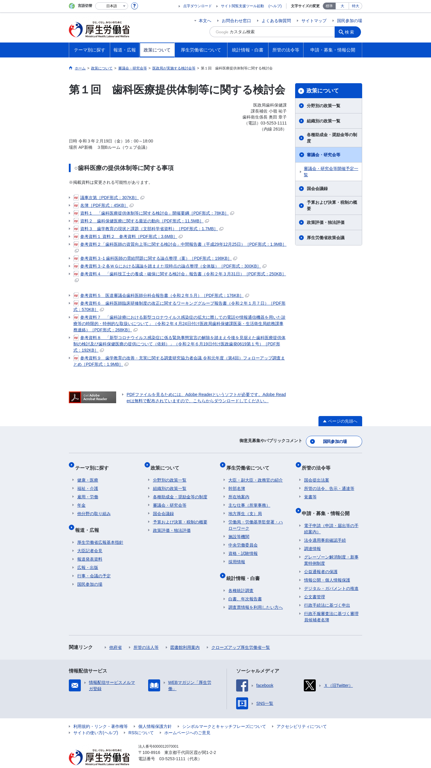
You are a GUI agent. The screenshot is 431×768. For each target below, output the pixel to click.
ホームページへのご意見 (187, 721)
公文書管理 (314, 585)
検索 (351, 31)
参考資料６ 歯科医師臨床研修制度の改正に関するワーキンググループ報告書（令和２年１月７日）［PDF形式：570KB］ (179, 306)
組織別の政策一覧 (323, 121)
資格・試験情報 (243, 546)
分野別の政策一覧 (323, 105)
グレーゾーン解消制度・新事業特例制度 (331, 548)
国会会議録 (317, 188)
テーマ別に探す (94, 463)
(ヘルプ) (275, 6)
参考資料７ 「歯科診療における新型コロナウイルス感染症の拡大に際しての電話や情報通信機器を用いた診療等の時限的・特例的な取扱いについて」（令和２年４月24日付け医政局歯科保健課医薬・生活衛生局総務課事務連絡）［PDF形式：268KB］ (179, 323)
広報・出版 (87, 555)
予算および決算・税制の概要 (332, 205)
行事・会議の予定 (94, 564)
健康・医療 (87, 473)
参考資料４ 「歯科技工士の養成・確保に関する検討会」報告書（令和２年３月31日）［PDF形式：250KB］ (179, 276)
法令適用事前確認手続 (325, 528)
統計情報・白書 (245, 568)
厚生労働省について (249, 463)
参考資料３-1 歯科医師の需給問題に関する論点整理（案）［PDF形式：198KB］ (155, 258)
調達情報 (312, 537)
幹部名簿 (236, 481)
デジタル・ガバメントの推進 (331, 576)
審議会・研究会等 (323, 154)
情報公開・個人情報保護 (327, 568)
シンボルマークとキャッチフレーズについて (224, 714)
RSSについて (141, 721)
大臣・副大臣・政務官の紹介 (255, 473)
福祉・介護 (87, 481)
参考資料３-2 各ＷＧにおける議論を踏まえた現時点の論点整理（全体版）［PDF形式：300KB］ (169, 266)
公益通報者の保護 (321, 560)
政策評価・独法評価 (326, 222)
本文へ (205, 21)
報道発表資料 (89, 547)
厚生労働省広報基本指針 (100, 530)
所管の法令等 (318, 463)
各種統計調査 (241, 578)
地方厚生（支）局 (245, 506)
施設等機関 (238, 529)
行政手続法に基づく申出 (327, 593)
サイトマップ (314, 21)
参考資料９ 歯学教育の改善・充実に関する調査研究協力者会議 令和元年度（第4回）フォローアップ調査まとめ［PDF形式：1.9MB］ (179, 361)
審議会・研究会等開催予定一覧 (331, 171)
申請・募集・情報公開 (328, 503)
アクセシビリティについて (302, 714)
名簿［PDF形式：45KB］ (103, 205)
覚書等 (310, 490)
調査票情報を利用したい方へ (255, 595)
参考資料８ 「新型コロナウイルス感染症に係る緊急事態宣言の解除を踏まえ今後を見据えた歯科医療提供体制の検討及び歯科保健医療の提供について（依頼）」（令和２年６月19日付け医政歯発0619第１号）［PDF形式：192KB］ (179, 344)
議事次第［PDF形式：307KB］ (108, 198)
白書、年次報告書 (245, 587)
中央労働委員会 (243, 538)
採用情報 (236, 555)
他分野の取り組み (94, 506)
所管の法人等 (146, 635)
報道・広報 (89, 520)
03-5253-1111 (172, 747)
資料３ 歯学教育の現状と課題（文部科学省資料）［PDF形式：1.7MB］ (148, 229)
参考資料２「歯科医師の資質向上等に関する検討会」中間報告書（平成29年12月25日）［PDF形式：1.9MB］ (179, 246)
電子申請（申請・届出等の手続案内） (331, 517)
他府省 (115, 635)
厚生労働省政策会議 (326, 237)
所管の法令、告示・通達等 (329, 481)
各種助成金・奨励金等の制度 (332, 137)
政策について (322, 91)
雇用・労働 (87, 490)
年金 (81, 498)
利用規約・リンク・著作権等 (100, 714)
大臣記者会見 (89, 539)
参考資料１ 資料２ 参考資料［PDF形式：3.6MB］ (128, 236)
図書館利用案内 (185, 635)
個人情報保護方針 (155, 714)
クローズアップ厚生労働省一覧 (240, 635)
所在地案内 (238, 490)
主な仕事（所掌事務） (249, 498)
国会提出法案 (316, 473)
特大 (355, 6)
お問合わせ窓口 (236, 21)
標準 (329, 6)
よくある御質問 (276, 21)
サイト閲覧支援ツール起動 (242, 6)
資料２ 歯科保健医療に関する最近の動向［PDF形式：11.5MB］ (141, 221)
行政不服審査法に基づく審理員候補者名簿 (331, 605)
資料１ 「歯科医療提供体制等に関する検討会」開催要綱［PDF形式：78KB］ (153, 213)
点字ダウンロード (197, 6)
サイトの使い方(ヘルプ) (95, 721)
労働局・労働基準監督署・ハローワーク (255, 518)
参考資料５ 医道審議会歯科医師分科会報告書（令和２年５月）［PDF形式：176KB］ (161, 295)
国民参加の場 (349, 21)
